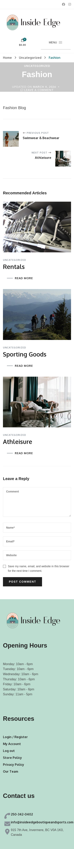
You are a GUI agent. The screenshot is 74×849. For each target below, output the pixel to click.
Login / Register (15, 737)
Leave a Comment (39, 90)
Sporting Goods (24, 354)
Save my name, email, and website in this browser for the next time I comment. (38, 568)
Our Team (10, 771)
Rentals (14, 266)
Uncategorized (37, 65)
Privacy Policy (13, 765)
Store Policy (12, 758)
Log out (9, 751)
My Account (12, 744)
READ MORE (24, 278)
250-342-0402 (22, 814)
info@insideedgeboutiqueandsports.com (42, 822)
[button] (53, 42)
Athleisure (17, 441)
